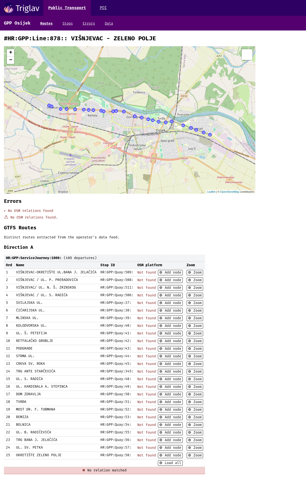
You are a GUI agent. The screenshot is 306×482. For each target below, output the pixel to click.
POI (103, 7)
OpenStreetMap (229, 191)
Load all (172, 463)
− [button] (10, 60)
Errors (89, 23)
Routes (46, 23)
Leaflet (211, 191)
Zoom (196, 272)
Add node (172, 272)
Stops (67, 23)
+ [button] (10, 53)
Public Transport (67, 7)
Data (109, 23)
